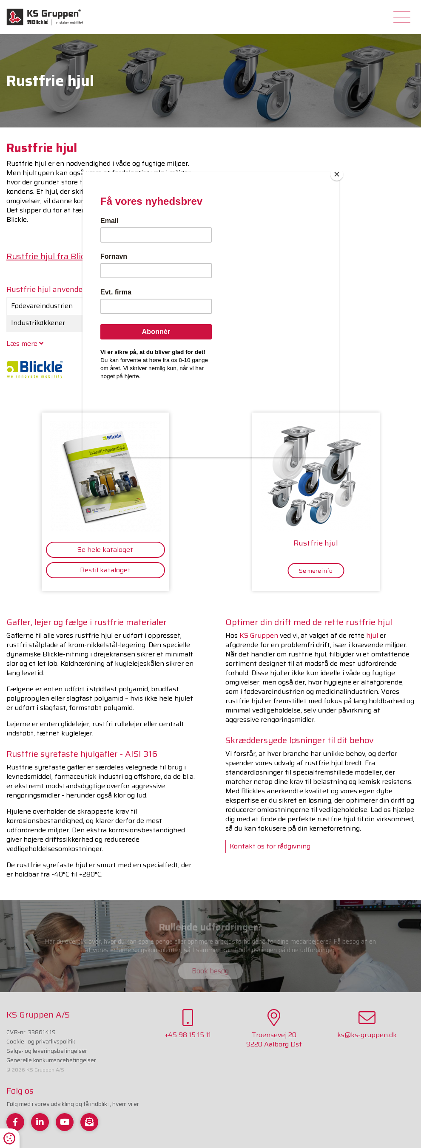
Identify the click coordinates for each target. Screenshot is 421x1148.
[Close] (336, 174)
